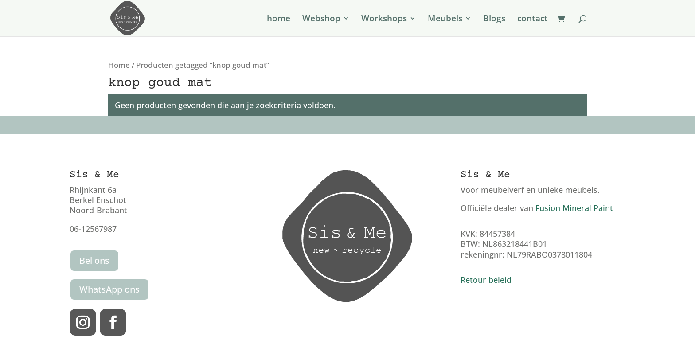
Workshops (384, 19)
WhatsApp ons (109, 289)
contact (532, 19)
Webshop (321, 19)
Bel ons (94, 260)
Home (119, 65)
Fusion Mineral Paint (574, 208)
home (278, 19)
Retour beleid (486, 279)
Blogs (494, 19)
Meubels (445, 19)
